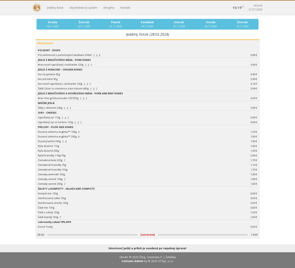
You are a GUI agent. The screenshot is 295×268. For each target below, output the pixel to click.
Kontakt (125, 7)
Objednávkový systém (83, 7)
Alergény (108, 7)
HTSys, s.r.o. (166, 261)
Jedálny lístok (55, 7)
